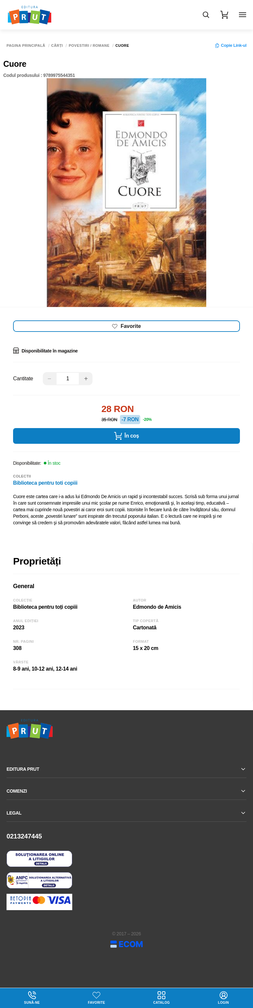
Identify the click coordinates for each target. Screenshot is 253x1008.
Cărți (57, 45)
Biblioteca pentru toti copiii (45, 483)
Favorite (96, 1002)
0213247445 (24, 836)
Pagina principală (26, 45)
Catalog (161, 997)
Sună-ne (32, 997)
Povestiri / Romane (89, 45)
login (223, 997)
